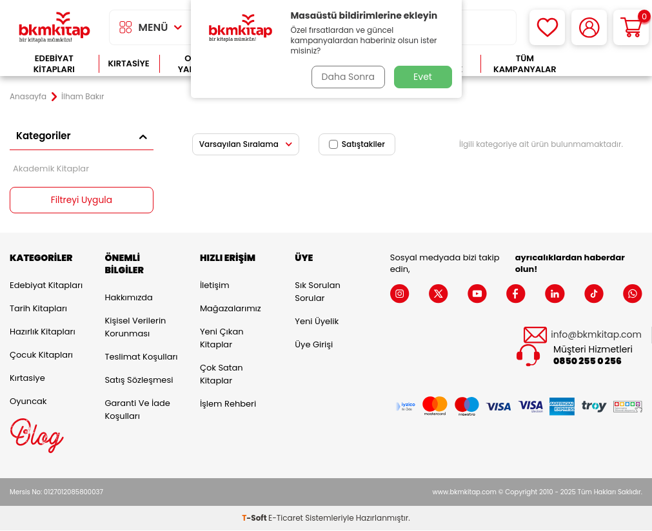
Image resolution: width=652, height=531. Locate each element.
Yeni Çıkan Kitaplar (222, 338)
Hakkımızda (128, 297)
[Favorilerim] (547, 27)
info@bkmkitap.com (596, 335)
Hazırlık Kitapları (42, 331)
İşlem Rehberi (228, 404)
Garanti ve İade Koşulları (137, 409)
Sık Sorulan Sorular (317, 291)
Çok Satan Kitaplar (221, 374)
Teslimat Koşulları (140, 357)
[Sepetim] (631, 27)
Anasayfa (28, 97)
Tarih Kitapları (38, 308)
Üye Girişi (314, 344)
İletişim (215, 285)
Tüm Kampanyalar (525, 64)
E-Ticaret (285, 518)
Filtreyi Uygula (81, 200)
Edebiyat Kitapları (54, 64)
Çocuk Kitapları (41, 355)
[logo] (54, 27)
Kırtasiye (129, 63)
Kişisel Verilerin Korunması (135, 327)
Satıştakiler (357, 144)
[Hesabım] (589, 27)
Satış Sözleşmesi (138, 380)
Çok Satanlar (605, 64)
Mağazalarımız (230, 308)
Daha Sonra (347, 76)
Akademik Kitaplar (51, 168)
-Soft (255, 518)
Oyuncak (28, 401)
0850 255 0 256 (587, 362)
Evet (422, 76)
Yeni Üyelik (317, 321)
